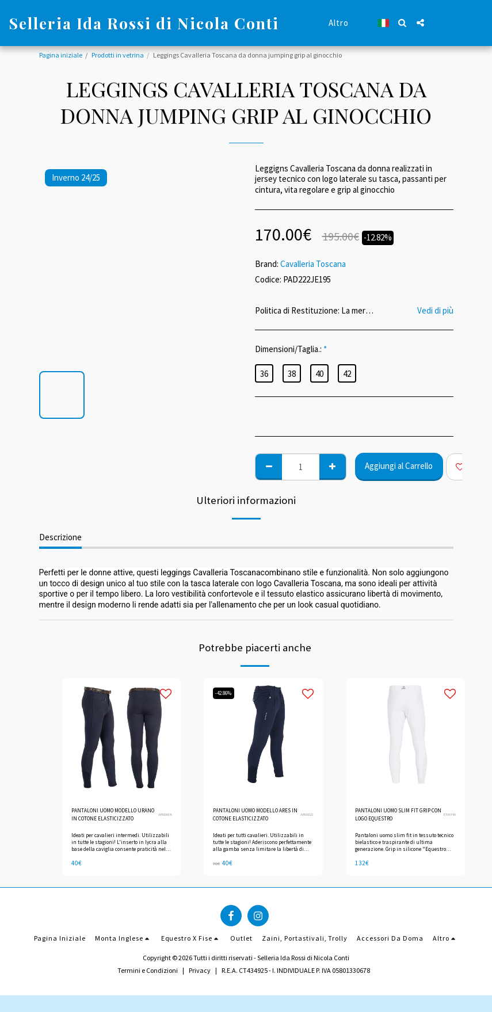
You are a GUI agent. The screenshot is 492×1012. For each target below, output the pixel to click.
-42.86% (227, 693)
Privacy (200, 975)
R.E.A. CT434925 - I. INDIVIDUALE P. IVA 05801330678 (296, 975)
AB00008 (163, 816)
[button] (402, 22)
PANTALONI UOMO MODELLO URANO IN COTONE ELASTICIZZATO (108, 817)
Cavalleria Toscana (313, 263)
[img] (121, 737)
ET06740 (448, 816)
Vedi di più (435, 310)
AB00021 (306, 816)
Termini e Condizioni (147, 975)
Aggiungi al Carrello (399, 465)
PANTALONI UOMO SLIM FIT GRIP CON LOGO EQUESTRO (396, 816)
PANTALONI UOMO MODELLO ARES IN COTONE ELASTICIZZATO (253, 817)
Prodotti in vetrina (117, 55)
